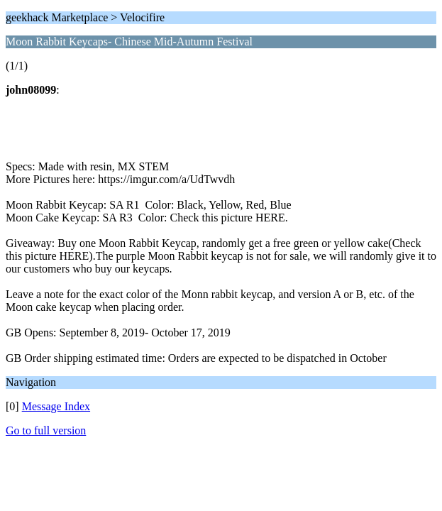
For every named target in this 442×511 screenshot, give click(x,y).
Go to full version (46, 430)
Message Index (56, 406)
